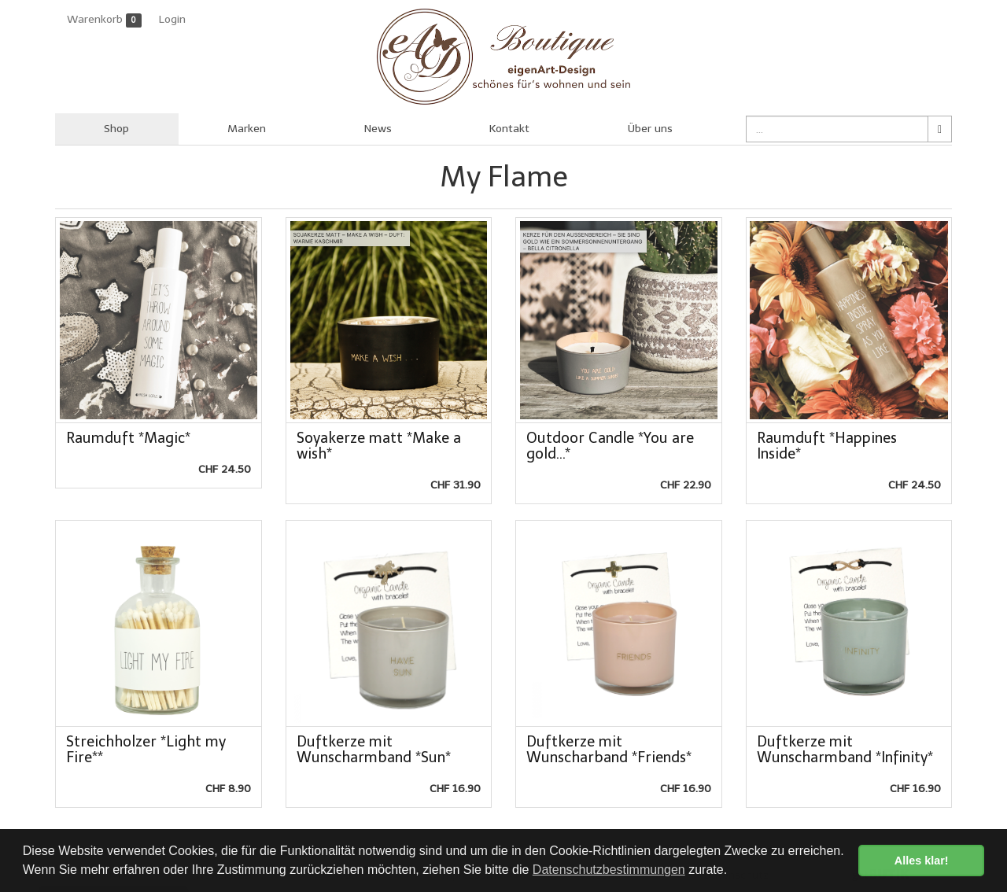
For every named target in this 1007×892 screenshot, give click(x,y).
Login (172, 19)
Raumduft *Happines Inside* (827, 446)
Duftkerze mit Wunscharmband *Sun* (374, 749)
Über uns (650, 128)
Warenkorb (104, 20)
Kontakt (509, 128)
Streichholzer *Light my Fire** (146, 749)
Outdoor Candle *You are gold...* (610, 446)
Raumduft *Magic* (128, 438)
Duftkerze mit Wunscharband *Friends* (609, 749)
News (378, 128)
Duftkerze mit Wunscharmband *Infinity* (845, 749)
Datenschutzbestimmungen (609, 869)
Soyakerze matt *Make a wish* (379, 446)
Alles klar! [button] (921, 860)
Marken (246, 128)
